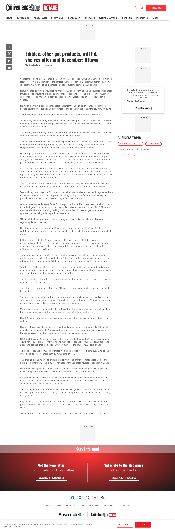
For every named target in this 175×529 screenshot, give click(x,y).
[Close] (171, 524)
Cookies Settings (124, 505)
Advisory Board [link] (70, 505)
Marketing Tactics (153, 144)
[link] (9, 47)
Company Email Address (136, 101)
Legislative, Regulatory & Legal (130, 144)
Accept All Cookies (142, 525)
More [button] (155, 18)
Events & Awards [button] (108, 18)
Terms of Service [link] (109, 505)
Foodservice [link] (40, 18)
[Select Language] (142, 7)
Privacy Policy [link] (94, 505)
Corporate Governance (127, 149)
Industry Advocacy (126, 154)
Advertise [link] (58, 505)
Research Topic (146, 149)
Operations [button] (57, 18)
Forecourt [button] (74, 18)
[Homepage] (32, 8)
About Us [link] (48, 505)
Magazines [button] (142, 18)
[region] (87, 524)
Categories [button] (23, 18)
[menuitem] (11, 18)
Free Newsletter (143, 108)
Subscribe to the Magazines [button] (124, 477)
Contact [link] (83, 505)
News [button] (9, 18)
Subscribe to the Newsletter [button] (51, 477)
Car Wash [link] (90, 18)
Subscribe (156, 7)
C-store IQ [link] (127, 18)
